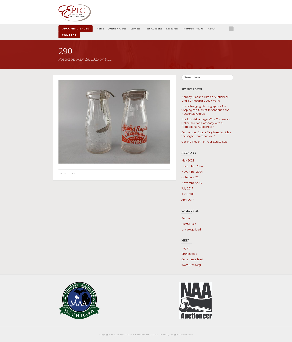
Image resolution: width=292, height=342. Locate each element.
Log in (185, 248)
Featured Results (193, 28)
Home (100, 28)
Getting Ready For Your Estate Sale (204, 141)
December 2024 (192, 166)
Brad (109, 59)
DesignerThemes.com (181, 334)
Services (135, 28)
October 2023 (190, 177)
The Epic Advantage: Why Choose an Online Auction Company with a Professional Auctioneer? (205, 123)
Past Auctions (153, 28)
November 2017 (191, 183)
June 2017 (188, 194)
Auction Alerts (117, 28)
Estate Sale (188, 224)
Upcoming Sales (75, 28)
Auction (186, 218)
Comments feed (192, 259)
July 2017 (187, 188)
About (212, 28)
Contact (69, 35)
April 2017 (187, 199)
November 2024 (192, 171)
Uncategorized (191, 229)
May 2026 (187, 160)
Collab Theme (158, 334)
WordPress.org (191, 265)
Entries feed (189, 253)
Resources (172, 28)
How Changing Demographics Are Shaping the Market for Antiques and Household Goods (205, 110)
